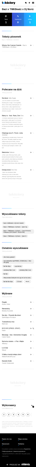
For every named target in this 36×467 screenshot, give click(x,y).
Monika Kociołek (7, 311)
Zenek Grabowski (8, 363)
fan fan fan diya (8, 281)
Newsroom (5, 444)
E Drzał (19, 281)
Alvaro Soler (6, 304)
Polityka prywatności (7, 451)
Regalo (4, 302)
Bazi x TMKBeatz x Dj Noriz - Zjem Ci (15, 236)
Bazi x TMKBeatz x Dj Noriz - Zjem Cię (15, 227)
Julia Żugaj (12, 98)
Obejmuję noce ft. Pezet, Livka (12, 133)
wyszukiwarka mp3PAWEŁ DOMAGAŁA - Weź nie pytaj (17, 261)
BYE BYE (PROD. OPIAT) (11, 328)
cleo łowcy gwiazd (9, 257)
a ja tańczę (18, 266)
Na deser (5, 98)
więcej (27, 281)
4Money (4, 343)
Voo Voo (14, 170)
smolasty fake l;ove (9, 270)
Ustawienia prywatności (19, 451)
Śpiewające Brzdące (9, 317)
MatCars (5, 324)
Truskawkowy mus (8, 322)
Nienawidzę (6, 308)
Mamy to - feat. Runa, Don (11, 115)
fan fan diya (7, 266)
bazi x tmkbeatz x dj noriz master (14, 223)
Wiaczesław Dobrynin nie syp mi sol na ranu (17, 277)
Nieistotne (5, 152)
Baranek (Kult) (7, 361)
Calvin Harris (6, 337)
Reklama (21, 444)
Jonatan (4, 135)
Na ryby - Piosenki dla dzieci (11, 315)
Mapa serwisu (22, 439)
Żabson (11, 152)
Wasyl (4, 350)
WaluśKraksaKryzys (8, 356)
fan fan (6, 274)
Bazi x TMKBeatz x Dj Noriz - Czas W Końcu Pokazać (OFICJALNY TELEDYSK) (17, 231)
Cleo (22, 115)
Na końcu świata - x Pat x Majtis (13, 341)
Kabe (4, 330)
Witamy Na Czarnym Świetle (14, 46)
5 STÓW (5, 348)
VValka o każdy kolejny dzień (11, 354)
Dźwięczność (6, 170)
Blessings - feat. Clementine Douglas (14, 335)
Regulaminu (27, 449)
